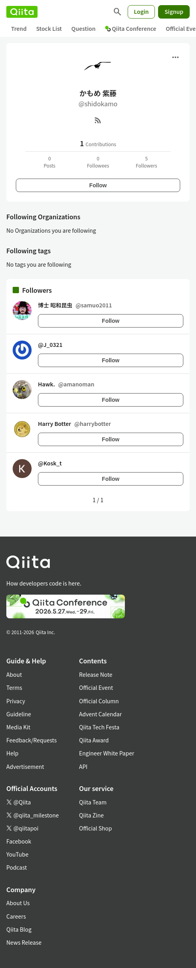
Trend (18, 28)
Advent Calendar (100, 714)
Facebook (18, 841)
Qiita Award (94, 740)
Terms (14, 687)
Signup (173, 11)
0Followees (98, 162)
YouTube (17, 854)
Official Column (99, 701)
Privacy (15, 701)
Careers (16, 916)
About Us (18, 903)
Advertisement (25, 766)
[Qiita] (22, 12)
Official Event (96, 687)
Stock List (49, 28)
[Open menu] (175, 57)
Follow (98, 185)
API (83, 766)
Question (84, 28)
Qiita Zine (91, 815)
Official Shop (95, 828)
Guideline (18, 714)
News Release (23, 942)
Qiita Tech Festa (99, 727)
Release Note (95, 674)
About (14, 674)
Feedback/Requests (31, 740)
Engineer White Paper (106, 753)
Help (12, 753)
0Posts (49, 162)
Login (141, 11)
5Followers (146, 162)
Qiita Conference (130, 28)
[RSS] (98, 120)
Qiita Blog (19, 929)
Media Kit (18, 727)
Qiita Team (93, 802)
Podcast (16, 867)
